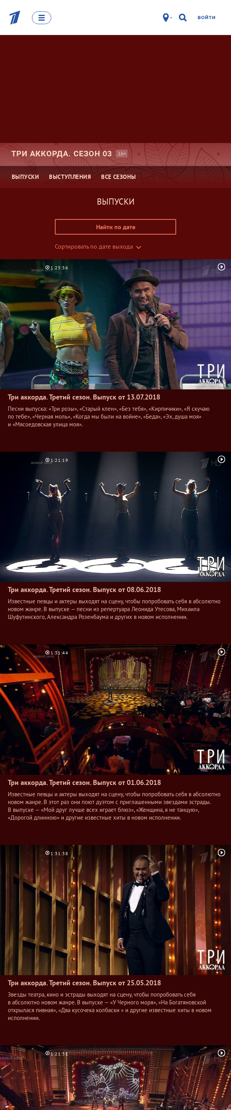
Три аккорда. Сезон (61, 153)
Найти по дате (115, 227)
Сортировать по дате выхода (94, 246)
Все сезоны (118, 176)
